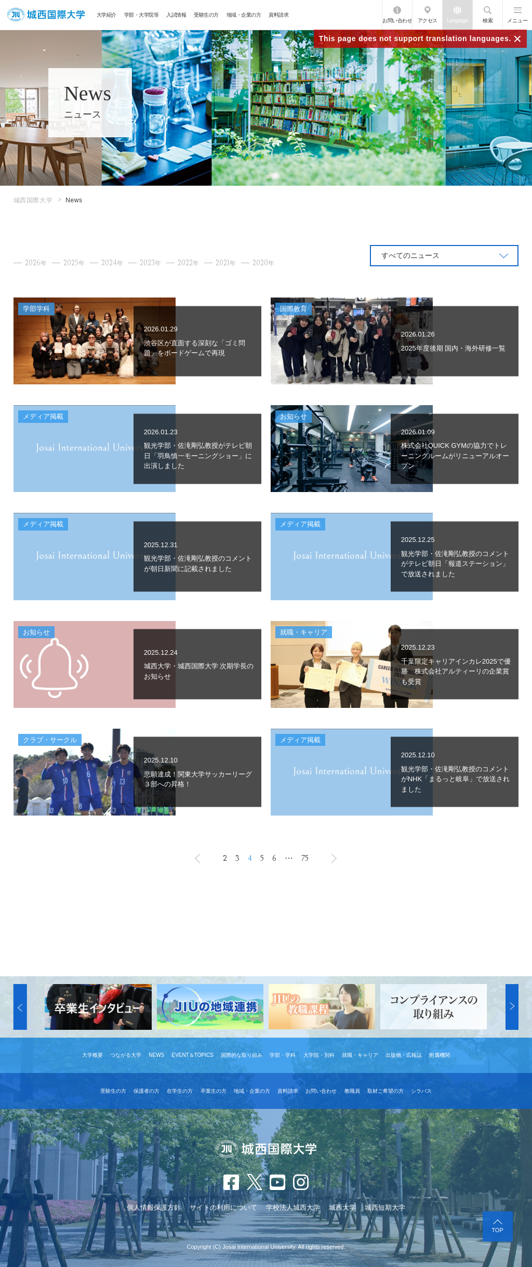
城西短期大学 (385, 1207)
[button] (20, 1007)
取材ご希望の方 (385, 1091)
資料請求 (278, 15)
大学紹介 (106, 15)
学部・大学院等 (141, 15)
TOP (497, 1230)
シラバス (421, 1091)
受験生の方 (206, 15)
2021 (226, 262)
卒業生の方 (214, 1091)
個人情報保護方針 (154, 1207)
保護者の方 (146, 1091)
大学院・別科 (319, 1055)
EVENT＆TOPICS (192, 1055)
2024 (112, 262)
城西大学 (342, 1207)
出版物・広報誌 (403, 1055)
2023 (150, 262)
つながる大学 (125, 1055)
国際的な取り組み (241, 1055)
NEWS (156, 1055)
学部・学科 (283, 1055)
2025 (74, 262)
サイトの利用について (223, 1207)
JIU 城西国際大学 (46, 15)
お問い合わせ (397, 20)
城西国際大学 (33, 200)
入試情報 (176, 15)
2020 (263, 262)
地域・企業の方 (244, 15)
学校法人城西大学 (293, 1207)
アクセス (427, 20)
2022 (188, 262)
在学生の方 (180, 1091)
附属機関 (439, 1055)
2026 (36, 262)
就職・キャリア (360, 1055)
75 (305, 858)
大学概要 (92, 1055)
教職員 (352, 1091)
